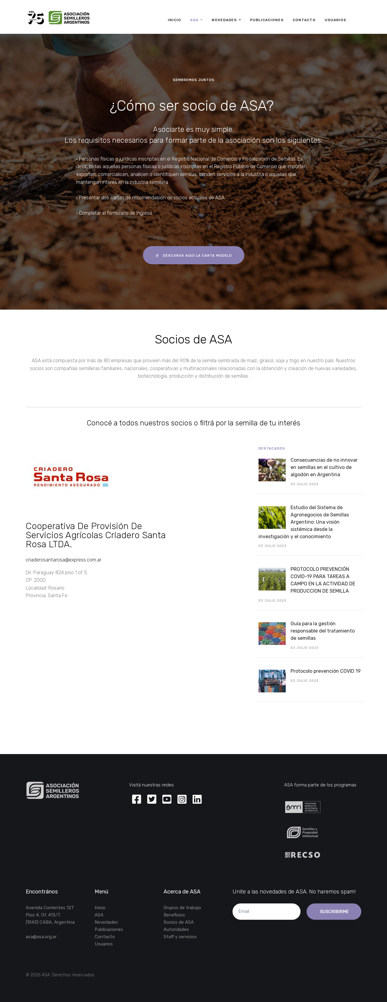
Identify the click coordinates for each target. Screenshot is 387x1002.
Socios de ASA (179, 922)
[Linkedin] (197, 800)
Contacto (304, 20)
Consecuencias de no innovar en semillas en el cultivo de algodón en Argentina (324, 467)
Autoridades (176, 929)
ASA (194, 20)
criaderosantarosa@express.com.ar (63, 560)
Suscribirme (334, 911)
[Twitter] (151, 800)
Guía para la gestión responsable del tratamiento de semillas (323, 631)
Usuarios (335, 20)
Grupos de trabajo (182, 907)
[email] (267, 911)
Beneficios (174, 915)
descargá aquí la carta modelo (193, 255)
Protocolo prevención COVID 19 (326, 671)
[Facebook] (136, 800)
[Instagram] (182, 800)
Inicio (174, 20)
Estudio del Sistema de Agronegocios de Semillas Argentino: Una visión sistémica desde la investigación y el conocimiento (304, 522)
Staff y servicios (180, 936)
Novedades (224, 20)
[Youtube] (166, 800)
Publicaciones (267, 20)
